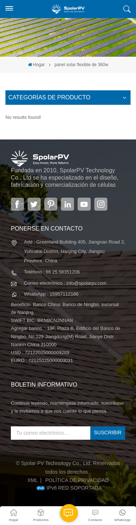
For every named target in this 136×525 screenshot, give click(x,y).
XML (33, 480)
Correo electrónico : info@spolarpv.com (65, 283)
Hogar (36, 64)
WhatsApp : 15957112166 (51, 294)
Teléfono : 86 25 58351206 (52, 272)
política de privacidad (77, 480)
